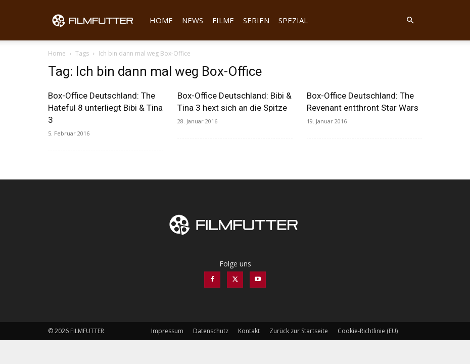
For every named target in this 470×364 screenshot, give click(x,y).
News (192, 20)
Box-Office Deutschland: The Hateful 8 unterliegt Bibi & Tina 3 (105, 107)
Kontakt (249, 331)
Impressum (167, 331)
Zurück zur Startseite (298, 331)
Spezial (293, 20)
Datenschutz (210, 331)
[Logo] (96, 20)
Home (161, 20)
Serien (256, 20)
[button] (410, 20)
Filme (223, 20)
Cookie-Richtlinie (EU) (368, 331)
